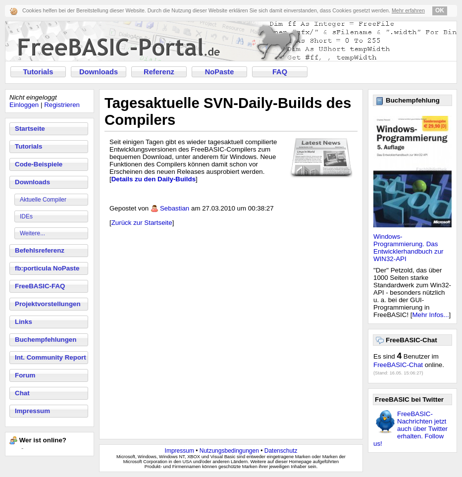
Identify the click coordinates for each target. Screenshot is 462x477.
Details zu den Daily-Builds (153, 179)
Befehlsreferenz (39, 250)
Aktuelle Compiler (43, 199)
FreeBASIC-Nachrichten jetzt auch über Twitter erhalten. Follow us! (410, 428)
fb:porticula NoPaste (47, 268)
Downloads (98, 72)
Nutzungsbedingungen (229, 450)
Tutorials (38, 72)
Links (23, 321)
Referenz (159, 72)
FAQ (279, 72)
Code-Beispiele (38, 164)
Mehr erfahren (408, 10)
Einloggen (24, 104)
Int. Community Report (50, 357)
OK (439, 10)
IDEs (26, 216)
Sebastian (174, 208)
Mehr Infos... (430, 314)
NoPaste (219, 72)
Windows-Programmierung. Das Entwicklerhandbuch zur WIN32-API (408, 248)
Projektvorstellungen (48, 304)
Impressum (32, 411)
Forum (25, 375)
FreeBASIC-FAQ (40, 286)
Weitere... (32, 233)
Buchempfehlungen (45, 339)
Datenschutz (281, 450)
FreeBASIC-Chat (398, 365)
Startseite (30, 128)
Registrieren (62, 104)
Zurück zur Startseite (141, 222)
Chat (22, 393)
